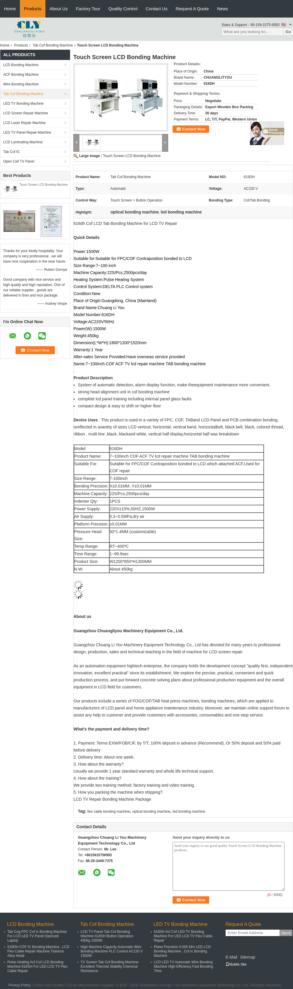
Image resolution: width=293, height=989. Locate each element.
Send (285, 933)
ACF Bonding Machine (20, 75)
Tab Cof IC (11, 152)
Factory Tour (88, 8)
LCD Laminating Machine (23, 142)
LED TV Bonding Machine (23, 103)
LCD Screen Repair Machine (25, 113)
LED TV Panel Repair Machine (27, 132)
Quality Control (122, 8)
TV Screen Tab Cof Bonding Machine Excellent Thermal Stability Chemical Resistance (109, 966)
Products (32, 8)
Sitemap (247, 957)
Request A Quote (192, 8)
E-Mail (231, 957)
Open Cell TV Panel (18, 161)
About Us (59, 8)
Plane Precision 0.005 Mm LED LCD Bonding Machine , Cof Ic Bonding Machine (182, 951)
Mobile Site (236, 964)
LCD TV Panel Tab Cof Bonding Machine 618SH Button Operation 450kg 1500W (107, 936)
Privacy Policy (19, 985)
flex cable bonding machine (108, 811)
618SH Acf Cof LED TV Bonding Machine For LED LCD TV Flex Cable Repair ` (183, 936)
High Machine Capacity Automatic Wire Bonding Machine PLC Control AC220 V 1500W (112, 951)
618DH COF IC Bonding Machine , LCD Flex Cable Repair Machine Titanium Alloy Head (38, 951)
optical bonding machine (151, 811)
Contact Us (156, 8)
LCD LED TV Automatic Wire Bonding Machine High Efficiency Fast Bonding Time (183, 966)
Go (288, 32)
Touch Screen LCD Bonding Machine (44, 184)
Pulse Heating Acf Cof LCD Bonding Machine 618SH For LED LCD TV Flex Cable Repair (37, 966)
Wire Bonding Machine (21, 84)
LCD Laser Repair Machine (24, 123)
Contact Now (193, 129)
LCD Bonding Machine (20, 65)
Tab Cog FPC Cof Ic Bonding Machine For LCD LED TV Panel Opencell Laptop (37, 936)
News (222, 8)
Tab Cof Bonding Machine (53, 45)
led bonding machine (189, 811)
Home (10, 8)
